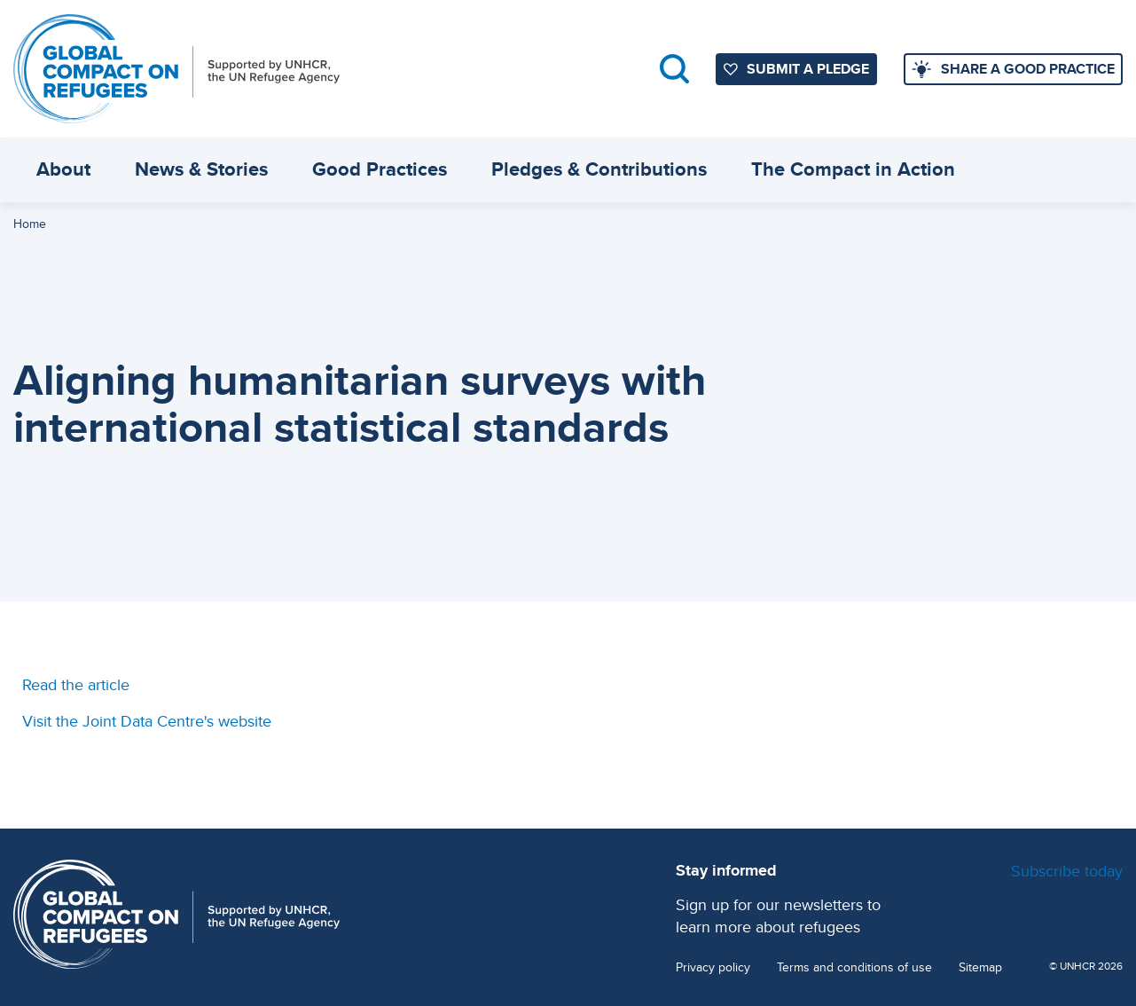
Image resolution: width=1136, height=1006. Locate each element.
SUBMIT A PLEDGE (808, 69)
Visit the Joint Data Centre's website (146, 721)
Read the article (75, 684)
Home (29, 223)
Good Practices (379, 169)
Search (674, 68)
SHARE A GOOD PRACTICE (1028, 69)
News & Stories (201, 169)
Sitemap (980, 967)
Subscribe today (1067, 871)
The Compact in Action (853, 169)
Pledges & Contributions (599, 169)
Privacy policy (713, 967)
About (63, 169)
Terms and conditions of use (854, 967)
